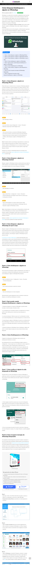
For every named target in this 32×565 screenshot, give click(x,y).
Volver (30, 558)
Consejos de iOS (20, 12)
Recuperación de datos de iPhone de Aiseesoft (20, 442)
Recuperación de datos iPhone (10, 472)
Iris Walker (14, 12)
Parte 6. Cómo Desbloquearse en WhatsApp (14, 65)
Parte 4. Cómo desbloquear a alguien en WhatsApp (15, 61)
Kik (4, 559)
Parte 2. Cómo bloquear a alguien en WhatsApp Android (16, 56)
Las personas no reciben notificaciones (9, 237)
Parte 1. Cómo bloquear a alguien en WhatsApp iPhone (16, 55)
